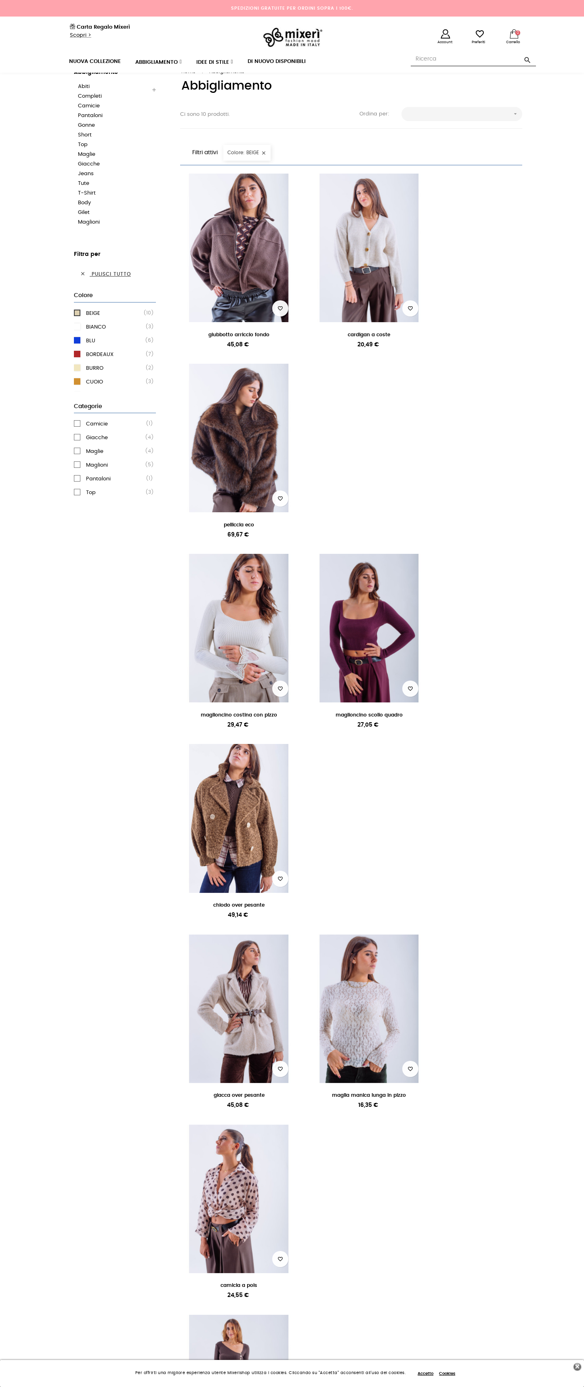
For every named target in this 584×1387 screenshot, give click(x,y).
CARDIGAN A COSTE (351, 338)
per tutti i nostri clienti (232, 1138)
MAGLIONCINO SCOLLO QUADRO (350, 512)
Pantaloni (90, 136)
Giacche (89, 184)
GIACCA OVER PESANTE (233, 686)
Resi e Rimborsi (198, 1262)
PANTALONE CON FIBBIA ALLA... (233, 860)
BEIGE (117, 333)
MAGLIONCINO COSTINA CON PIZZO (233, 512)
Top (83, 165)
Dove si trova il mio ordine (212, 1276)
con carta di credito (351, 1128)
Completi (90, 116)
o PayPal (351, 1138)
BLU (117, 361)
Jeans (86, 194)
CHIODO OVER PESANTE (469, 512)
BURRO (117, 388)
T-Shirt (87, 213)
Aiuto (186, 1233)
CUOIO (117, 402)
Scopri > (80, 35)
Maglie (86, 175)
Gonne (86, 146)
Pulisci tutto (105, 294)
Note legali (193, 1305)
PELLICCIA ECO (469, 338)
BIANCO (117, 347)
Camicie (89, 126)
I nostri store (76, 1262)
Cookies (447, 1374)
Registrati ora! (315, 1262)
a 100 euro (114, 1138)
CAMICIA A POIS (469, 686)
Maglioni (89, 242)
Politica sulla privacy (86, 1291)
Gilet (84, 233)
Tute (83, 204)
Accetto (425, 1374)
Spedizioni (192, 1247)
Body (84, 223)
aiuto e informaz (463, 1138)
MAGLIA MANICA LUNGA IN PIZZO (351, 686)
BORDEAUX (117, 375)
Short (85, 155)
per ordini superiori (114, 1128)
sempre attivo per (469, 1128)
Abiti (84, 107)
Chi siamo (74, 1233)
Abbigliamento (96, 93)
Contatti (190, 1291)
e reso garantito (233, 1128)
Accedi (306, 1233)
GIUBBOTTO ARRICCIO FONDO (232, 338)
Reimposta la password (326, 1247)
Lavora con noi (80, 1247)
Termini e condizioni (86, 1276)
